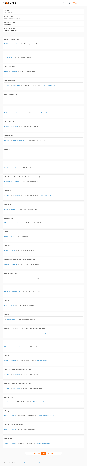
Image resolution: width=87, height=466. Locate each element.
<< (27, 453)
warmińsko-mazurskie (20, 99)
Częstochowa (8, 168)
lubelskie (13, 154)
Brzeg (6, 236)
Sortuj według (9, 28)
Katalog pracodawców (78, 3)
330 (35, 453)
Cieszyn (6, 415)
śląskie (17, 168)
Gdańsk (6, 264)
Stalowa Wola (8, 278)
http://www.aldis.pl (42, 360)
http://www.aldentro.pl (48, 85)
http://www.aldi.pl (46, 195)
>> (59, 453)
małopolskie (14, 44)
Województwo (9, 22)
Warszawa (7, 85)
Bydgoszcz (7, 140)
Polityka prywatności (37, 462)
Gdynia (6, 71)
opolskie (9, 57)
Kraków (6, 44)
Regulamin (26, 462)
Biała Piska (7, 99)
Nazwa (6, 10)
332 (43, 453)
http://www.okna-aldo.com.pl (41, 402)
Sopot (6, 360)
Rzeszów (7, 291)
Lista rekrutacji (66, 3)
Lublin (6, 305)
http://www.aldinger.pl (42, 333)
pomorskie (14, 71)
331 (39, 453)
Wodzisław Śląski (9, 223)
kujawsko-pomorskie (19, 140)
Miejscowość (8, 16)
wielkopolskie (11, 319)
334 (52, 453)
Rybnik (6, 209)
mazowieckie (16, 85)
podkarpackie (18, 278)
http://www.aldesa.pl (44, 112)
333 (48, 453)
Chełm (6, 154)
